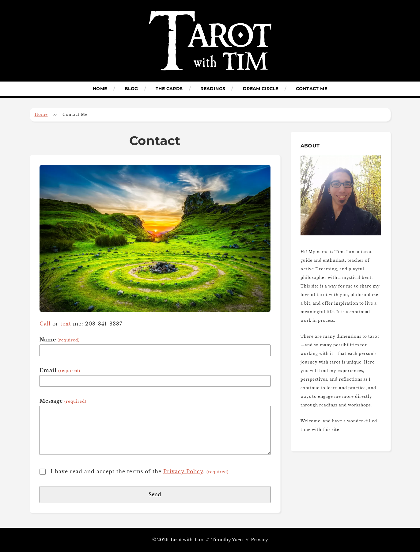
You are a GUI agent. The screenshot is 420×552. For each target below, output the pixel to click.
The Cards (169, 88)
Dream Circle (260, 88)
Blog (131, 88)
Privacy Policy (183, 471)
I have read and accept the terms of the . (140, 471)
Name (60, 340)
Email (60, 370)
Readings (212, 88)
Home (100, 88)
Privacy (259, 539)
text (65, 324)
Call (45, 324)
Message (63, 401)
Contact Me (311, 88)
